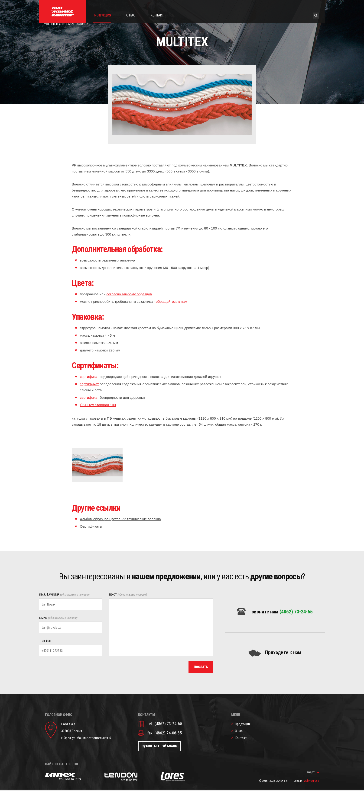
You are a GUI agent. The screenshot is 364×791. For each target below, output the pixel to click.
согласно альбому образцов (129, 294)
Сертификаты (91, 526)
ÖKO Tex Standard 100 (98, 405)
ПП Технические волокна (70, 29)
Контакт (157, 15)
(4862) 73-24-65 (296, 612)
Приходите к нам (283, 653)
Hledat (316, 16)
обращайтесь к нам (171, 301)
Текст (128, 595)
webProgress (311, 782)
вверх (311, 774)
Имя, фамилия (64, 595)
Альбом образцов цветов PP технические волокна (120, 519)
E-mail (58, 618)
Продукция (102, 15)
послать (200, 667)
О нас (130, 15)
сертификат (89, 377)
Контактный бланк (163, 747)
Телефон (45, 641)
